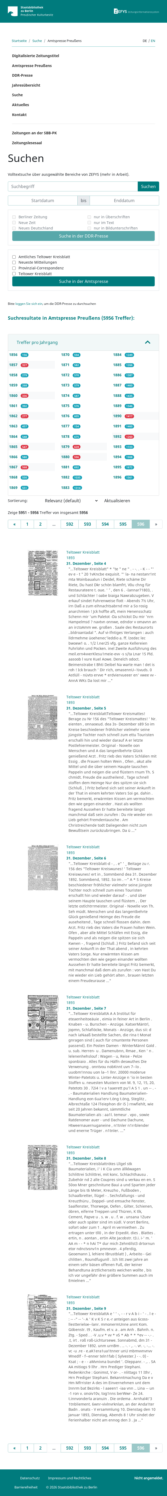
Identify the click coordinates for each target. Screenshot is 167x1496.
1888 (118, 395)
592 (69, 524)
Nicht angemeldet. (148, 1478)
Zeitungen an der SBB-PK (34, 132)
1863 (14, 425)
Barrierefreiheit (26, 1487)
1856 (14, 354)
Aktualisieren (117, 501)
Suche (37, 40)
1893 (118, 446)
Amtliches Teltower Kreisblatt (44, 256)
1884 (118, 354)
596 (143, 524)
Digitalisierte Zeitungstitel (35, 55)
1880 (66, 456)
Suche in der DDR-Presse (83, 236)
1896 (118, 477)
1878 (66, 436)
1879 (66, 446)
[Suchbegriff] (73, 186)
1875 (66, 405)
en (153, 40)
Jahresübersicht (26, 85)
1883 (66, 487)
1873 (66, 385)
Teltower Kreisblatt (35, 273)
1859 (14, 385)
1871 (66, 364)
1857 (14, 364)
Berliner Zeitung (33, 216)
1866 (14, 456)
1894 (118, 456)
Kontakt (19, 114)
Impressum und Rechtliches (69, 1478)
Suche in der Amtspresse (83, 281)
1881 (66, 466)
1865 (14, 446)
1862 (14, 415)
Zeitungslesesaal (27, 142)
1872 (66, 374)
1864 (14, 436)
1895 (118, 466)
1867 (14, 466)
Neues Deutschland (36, 228)
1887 (118, 385)
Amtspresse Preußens (32, 65)
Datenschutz (30, 1478)
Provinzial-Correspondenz (41, 267)
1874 (66, 395)
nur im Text (104, 222)
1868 (14, 477)
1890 (118, 415)
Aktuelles (20, 104)
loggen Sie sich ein (28, 304)
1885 (118, 364)
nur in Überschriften (112, 216)
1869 (14, 487)
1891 (118, 425)
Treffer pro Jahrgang (37, 342)
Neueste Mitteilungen (38, 262)
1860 (14, 395)
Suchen (148, 186)
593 (87, 524)
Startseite (19, 40)
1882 (66, 477)
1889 (118, 405)
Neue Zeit (27, 222)
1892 (118, 436)
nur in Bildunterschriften (116, 228)
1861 (14, 405)
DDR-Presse (22, 75)
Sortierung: (18, 500)
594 (105, 524)
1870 (66, 354)
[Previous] (14, 524)
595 (122, 524)
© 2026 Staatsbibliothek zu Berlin (71, 1487)
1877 (66, 425)
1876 (66, 415)
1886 (118, 374)
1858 (14, 374)
